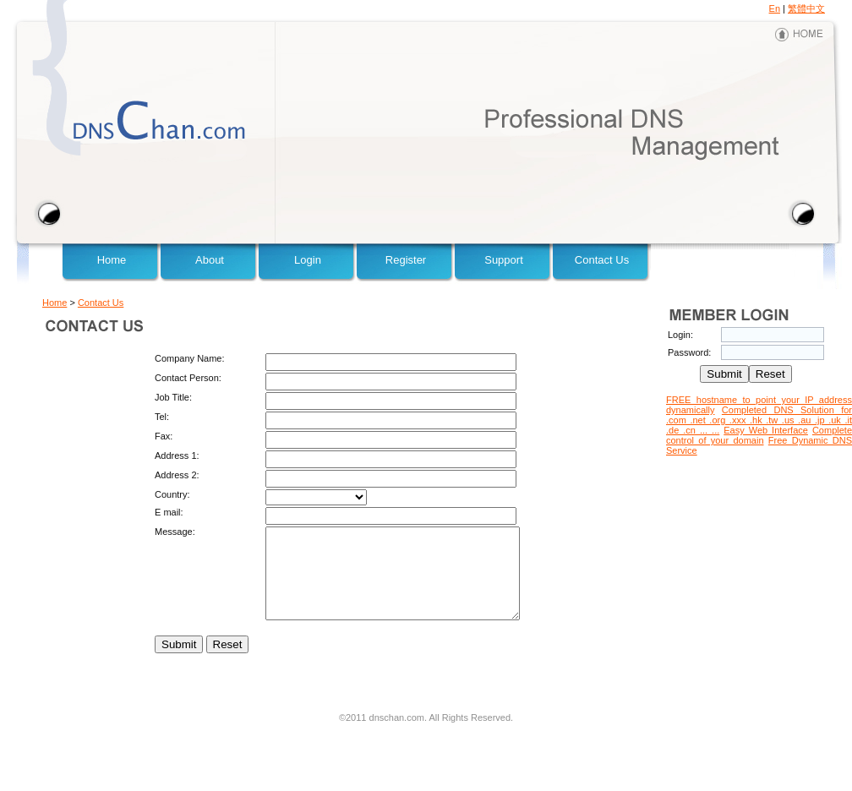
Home (112, 260)
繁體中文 (806, 8)
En (774, 8)
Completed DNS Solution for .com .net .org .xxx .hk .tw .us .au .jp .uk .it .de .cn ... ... (759, 420)
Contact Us (602, 260)
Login (307, 260)
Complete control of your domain (759, 435)
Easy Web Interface (766, 430)
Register (405, 260)
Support (503, 260)
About (209, 260)
